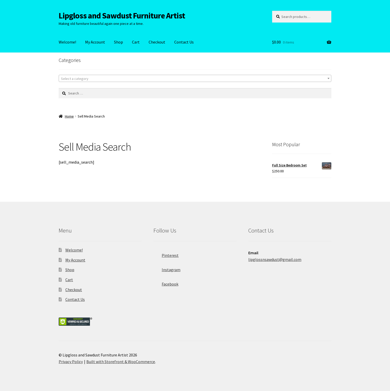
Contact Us (184, 42)
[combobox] (195, 78)
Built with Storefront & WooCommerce (120, 361)
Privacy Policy (71, 361)
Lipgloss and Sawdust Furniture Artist (122, 15)
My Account (95, 42)
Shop (118, 42)
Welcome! (67, 42)
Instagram (166, 268)
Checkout (157, 42)
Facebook (165, 282)
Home (69, 116)
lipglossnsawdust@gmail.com (274, 259)
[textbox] (195, 78)
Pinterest (166, 254)
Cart (136, 42)
